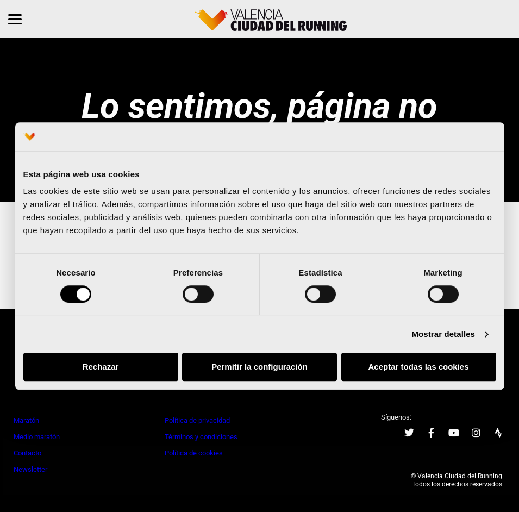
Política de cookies (194, 453)
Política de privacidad (197, 420)
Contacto (27, 453)
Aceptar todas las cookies (418, 367)
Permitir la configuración (259, 367)
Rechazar (101, 367)
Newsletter (30, 469)
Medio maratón (37, 437)
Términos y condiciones (201, 437)
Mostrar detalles (443, 334)
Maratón (26, 420)
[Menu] (15, 19)
